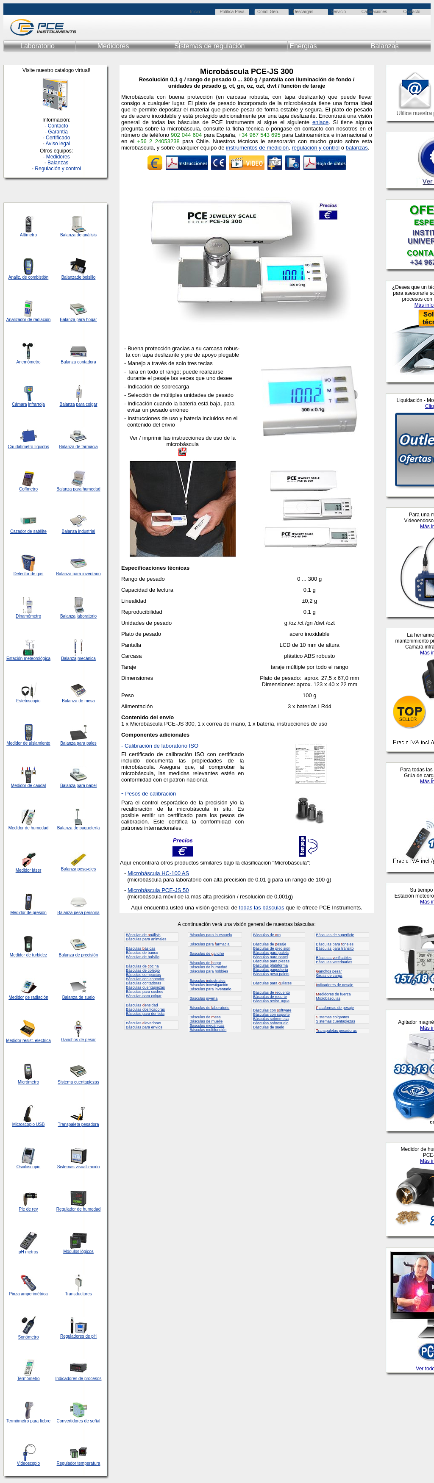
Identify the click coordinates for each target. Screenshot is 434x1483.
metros (32, 1252)
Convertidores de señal (78, 1421)
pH (21, 1252)
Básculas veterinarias (334, 962)
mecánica (87, 658)
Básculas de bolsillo (142, 957)
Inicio (195, 11)
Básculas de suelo (268, 1027)
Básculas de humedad (208, 967)
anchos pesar (329, 971)
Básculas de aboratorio (209, 1008)
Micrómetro (28, 1082)
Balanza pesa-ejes (78, 869)
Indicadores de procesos (79, 1378)
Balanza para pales (78, 743)
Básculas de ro (267, 935)
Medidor (16, 828)
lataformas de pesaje (335, 1008)
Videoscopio (28, 1463)
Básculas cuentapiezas (145, 987)
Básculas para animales (146, 939)
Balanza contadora (78, 362)
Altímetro (28, 235)
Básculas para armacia (209, 944)
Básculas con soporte (271, 1014)
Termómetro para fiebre (28, 1421)
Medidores (113, 46)
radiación (42, 319)
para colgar (86, 404)
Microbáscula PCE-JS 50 (158, 890)
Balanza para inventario (78, 573)
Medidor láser (29, 870)
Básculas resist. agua (271, 1001)
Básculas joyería (203, 998)
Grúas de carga (329, 975)
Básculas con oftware (272, 1010)
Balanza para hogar (78, 319)
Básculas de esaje (269, 944)
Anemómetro (28, 362)
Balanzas (385, 46)
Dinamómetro (28, 616)
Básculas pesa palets (271, 974)
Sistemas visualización (78, 1166)
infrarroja (36, 404)
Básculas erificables (334, 958)
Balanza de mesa (78, 701)
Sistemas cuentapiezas (336, 1021)
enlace (320, 122)
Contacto (411, 11)
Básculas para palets (271, 953)
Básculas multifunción (207, 1030)
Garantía (58, 132)
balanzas (357, 147)
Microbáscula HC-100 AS (158, 873)
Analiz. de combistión (28, 277)
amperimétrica (34, 1294)
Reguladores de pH (78, 1336)
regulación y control (316, 147)
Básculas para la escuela (210, 935)
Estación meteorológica (28, 658)
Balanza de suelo (78, 997)
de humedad (36, 828)
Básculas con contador (145, 979)
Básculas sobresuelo (270, 1023)
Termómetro (28, 1378)
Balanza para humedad (78, 489)
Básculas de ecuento (271, 992)
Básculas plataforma (270, 965)
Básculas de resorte (270, 997)
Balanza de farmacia (78, 446)
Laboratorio (37, 46)
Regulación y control (58, 169)
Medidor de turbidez (28, 955)
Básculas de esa (205, 1017)
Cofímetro (28, 489)
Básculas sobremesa (271, 1019)
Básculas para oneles (335, 944)
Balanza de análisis (78, 235)
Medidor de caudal (28, 785)
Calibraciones (374, 11)
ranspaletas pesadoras (336, 1030)
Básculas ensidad (142, 1005)
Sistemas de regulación (209, 46)
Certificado (58, 138)
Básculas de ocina (142, 966)
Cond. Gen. (268, 11)
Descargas (303, 11)
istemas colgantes (332, 1017)
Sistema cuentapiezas (78, 1082)
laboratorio (87, 616)
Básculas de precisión (271, 948)
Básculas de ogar (205, 963)
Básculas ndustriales (207, 981)
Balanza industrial (78, 531)
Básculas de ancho (206, 953)
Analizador (16, 319)
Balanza (69, 277)
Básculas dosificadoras (145, 1009)
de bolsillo (86, 277)
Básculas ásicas (141, 948)
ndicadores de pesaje (334, 985)
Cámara (19, 404)
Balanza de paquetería (78, 828)
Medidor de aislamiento (28, 743)
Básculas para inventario (210, 989)
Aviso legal (57, 144)
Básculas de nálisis (143, 935)
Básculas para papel (270, 957)
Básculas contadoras (143, 983)
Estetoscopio (28, 701)
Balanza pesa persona (78, 912)
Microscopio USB (28, 1124)
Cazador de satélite (28, 531)
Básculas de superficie (335, 935)
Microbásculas (328, 998)
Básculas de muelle (206, 1021)
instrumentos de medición (257, 147)
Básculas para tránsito (335, 948)
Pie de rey (28, 1209)
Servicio (338, 11)
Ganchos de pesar (78, 1039)
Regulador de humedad (78, 1209)
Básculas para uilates (272, 983)
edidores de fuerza (333, 994)
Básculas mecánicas (206, 1025)
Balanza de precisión (78, 955)
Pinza (14, 1294)
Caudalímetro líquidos (28, 446)
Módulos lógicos (78, 1251)
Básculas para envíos (144, 1027)
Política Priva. (233, 11)
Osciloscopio (29, 1166)
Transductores (78, 1294)
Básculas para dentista (145, 1014)
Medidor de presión (28, 912)
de (29, 319)
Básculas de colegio (143, 970)
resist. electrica (35, 1040)
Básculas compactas (143, 975)
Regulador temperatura (78, 1463)
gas (39, 573)
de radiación (36, 997)
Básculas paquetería (270, 969)
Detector (22, 573)
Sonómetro (28, 1337)
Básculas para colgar (143, 996)
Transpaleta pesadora (78, 1124)
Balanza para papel (78, 785)
